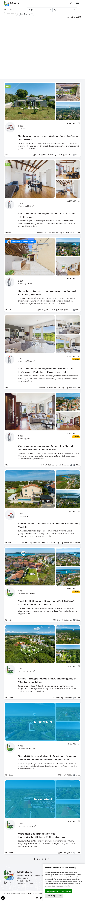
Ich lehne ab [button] (66, 891)
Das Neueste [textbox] (25, 14)
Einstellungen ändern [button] (54, 896)
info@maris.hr (24, 878)
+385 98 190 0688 (26, 884)
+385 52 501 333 (25, 881)
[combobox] (40, 10)
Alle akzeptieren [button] (52, 891)
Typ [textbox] (55, 9)
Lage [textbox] (31, 9)
